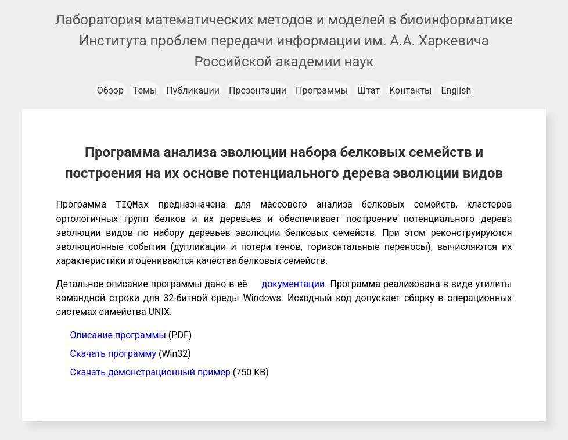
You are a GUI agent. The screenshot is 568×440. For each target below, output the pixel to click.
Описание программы (118, 335)
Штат (368, 90)
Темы (145, 90)
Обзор (110, 90)
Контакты (410, 90)
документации (293, 283)
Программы (322, 90)
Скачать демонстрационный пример (150, 372)
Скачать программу (113, 353)
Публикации (193, 90)
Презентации (257, 90)
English (456, 90)
